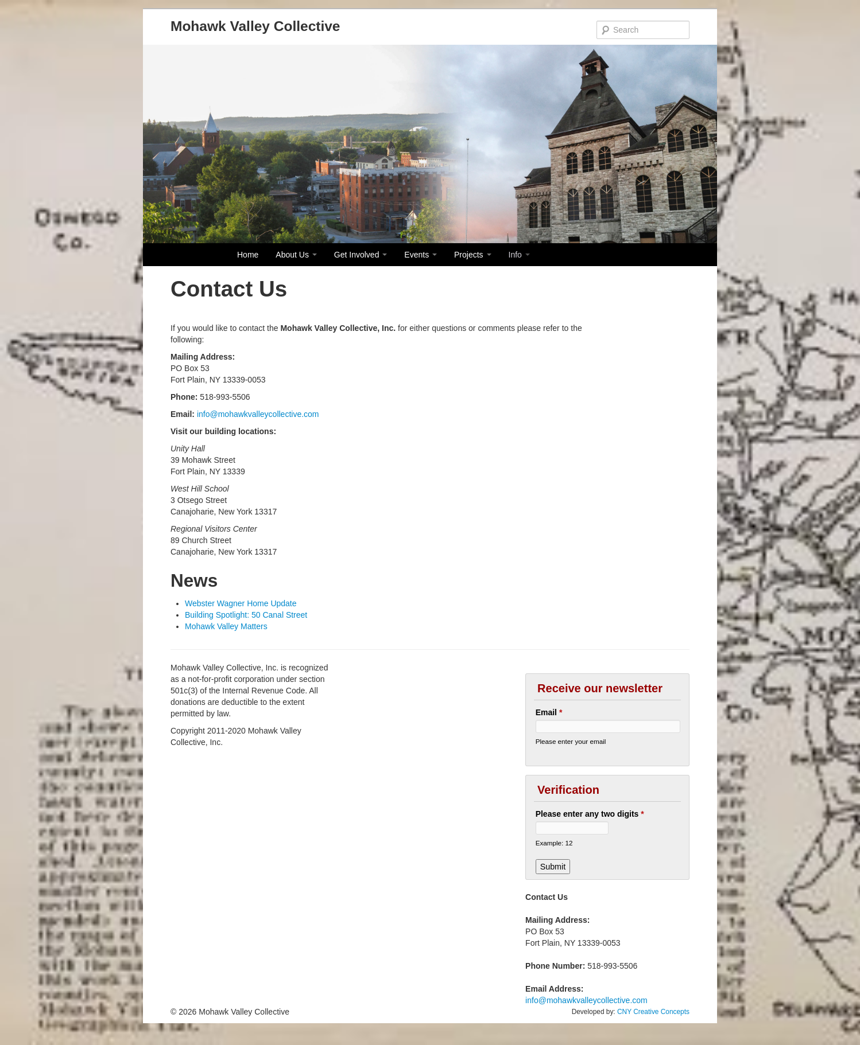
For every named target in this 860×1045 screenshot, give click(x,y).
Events (420, 254)
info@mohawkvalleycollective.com (258, 414)
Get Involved (361, 254)
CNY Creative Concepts (653, 1012)
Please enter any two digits (590, 813)
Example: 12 (554, 843)
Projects (472, 254)
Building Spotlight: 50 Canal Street (246, 614)
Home (247, 254)
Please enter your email (571, 741)
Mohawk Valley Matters (226, 626)
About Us (296, 254)
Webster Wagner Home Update (241, 603)
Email (549, 712)
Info (519, 254)
